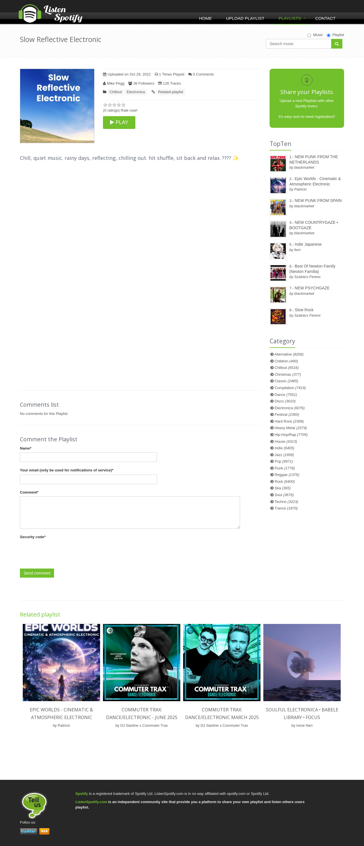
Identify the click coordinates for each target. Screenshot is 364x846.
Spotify (81, 793)
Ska (283, 488)
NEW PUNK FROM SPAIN (318, 200)
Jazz (284, 455)
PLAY (119, 122)
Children (286, 361)
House (286, 441)
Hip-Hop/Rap (291, 435)
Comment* (29, 492)
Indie (284, 448)
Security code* (33, 537)
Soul (284, 495)
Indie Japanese (308, 244)
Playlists (290, 18)
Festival (287, 414)
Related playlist (170, 92)
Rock (285, 481)
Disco (285, 401)
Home (205, 18)
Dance (286, 394)
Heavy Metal (291, 428)
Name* (25, 448)
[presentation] (63, 552)
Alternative (289, 354)
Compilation (290, 388)
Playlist (335, 35)
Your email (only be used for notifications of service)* (66, 470)
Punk (285, 468)
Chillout (115, 92)
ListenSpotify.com (91, 802)
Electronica (136, 92)
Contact (325, 18)
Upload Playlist (245, 18)
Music (315, 35)
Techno (286, 502)
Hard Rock (289, 421)
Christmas (288, 374)
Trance (286, 508)
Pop (284, 461)
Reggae (287, 475)
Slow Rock (304, 310)
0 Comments (201, 74)
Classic (286, 381)
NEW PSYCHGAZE (312, 288)
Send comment (37, 573)
